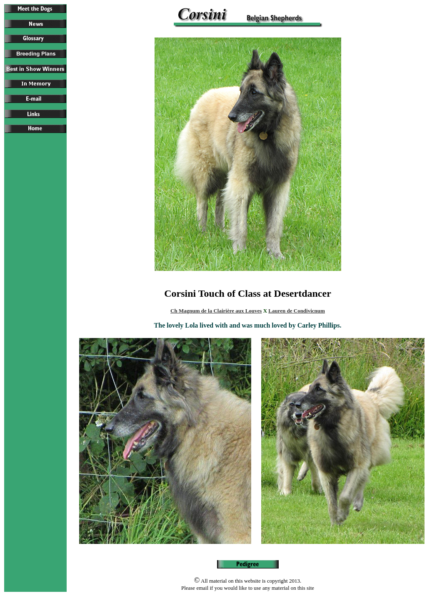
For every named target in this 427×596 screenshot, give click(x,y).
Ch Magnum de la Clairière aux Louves (216, 311)
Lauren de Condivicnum (296, 311)
